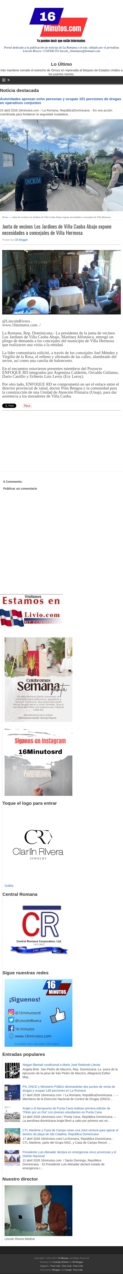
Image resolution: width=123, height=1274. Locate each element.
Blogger (56, 1269)
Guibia (9, 885)
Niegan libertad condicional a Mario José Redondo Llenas (61, 1064)
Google (68, 1269)
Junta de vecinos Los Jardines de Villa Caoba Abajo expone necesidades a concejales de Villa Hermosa (56, 229)
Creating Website (60, 1262)
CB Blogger (21, 239)
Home (5, 217)
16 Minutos (63, 1258)
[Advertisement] (35, 440)
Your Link (55, 1265)
